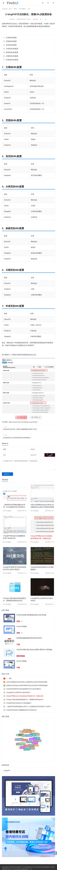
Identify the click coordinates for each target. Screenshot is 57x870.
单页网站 (29, 743)
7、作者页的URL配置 (11, 60)
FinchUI (24, 737)
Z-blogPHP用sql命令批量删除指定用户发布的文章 (21, 710)
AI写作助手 (36, 739)
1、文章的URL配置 (10, 38)
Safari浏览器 (37, 740)
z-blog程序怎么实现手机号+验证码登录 (18, 692)
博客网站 (20, 741)
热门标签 (26, 747)
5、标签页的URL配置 (11, 52)
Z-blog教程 (22, 9)
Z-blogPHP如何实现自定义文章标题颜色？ (19, 703)
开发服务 (33, 736)
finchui (13, 19)
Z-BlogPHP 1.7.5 (26, 869)
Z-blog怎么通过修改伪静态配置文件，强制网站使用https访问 (24, 699)
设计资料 (19, 743)
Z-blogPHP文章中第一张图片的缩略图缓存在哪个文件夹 (20, 429)
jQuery (36, 745)
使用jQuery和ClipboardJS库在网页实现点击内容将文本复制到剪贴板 (27, 685)
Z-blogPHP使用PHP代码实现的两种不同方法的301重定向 (23, 689)
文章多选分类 (35, 734)
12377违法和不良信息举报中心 (41, 867)
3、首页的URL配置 (10, 45)
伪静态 (32, 24)
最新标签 (22, 745)
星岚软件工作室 (21, 867)
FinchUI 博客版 (21, 661)
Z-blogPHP (29, 737)
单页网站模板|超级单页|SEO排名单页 (29, 638)
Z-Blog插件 (27, 730)
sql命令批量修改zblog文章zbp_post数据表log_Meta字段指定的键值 (26, 682)
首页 (10, 9)
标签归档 (35, 744)
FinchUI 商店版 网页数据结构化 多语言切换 (31, 615)
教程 (15, 9)
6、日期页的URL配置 (11, 56)
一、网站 (9, 678)
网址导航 (24, 742)
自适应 (24, 733)
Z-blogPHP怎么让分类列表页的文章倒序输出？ (17, 437)
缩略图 (32, 748)
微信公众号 (32, 741)
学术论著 (18, 738)
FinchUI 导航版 (21, 626)
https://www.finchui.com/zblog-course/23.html (23, 422)
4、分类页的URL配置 (11, 49)
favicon (22, 748)
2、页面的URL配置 (10, 41)
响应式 (29, 733)
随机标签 (31, 747)
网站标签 (27, 749)
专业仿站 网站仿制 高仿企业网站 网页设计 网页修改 (34, 649)
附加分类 (31, 731)
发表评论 (6, 474)
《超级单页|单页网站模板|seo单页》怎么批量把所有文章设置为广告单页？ (14, 507)
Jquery (21, 736)
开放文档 (36, 736)
